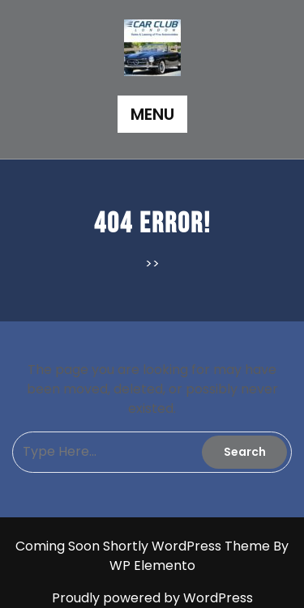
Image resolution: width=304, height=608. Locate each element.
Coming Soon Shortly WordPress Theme (144, 546)
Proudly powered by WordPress (152, 598)
